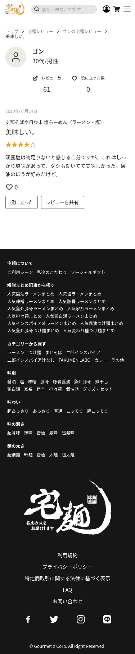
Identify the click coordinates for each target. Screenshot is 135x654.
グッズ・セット (98, 389)
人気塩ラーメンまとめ (80, 294)
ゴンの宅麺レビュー (81, 31)
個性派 (72, 389)
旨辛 (40, 389)
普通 (58, 411)
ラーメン (15, 352)
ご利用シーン (20, 272)
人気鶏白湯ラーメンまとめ (72, 316)
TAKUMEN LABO (74, 360)
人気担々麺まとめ (24, 316)
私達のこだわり (52, 272)
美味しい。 (21, 131)
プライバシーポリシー (67, 566)
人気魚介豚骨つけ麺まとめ (33, 330)
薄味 (28, 432)
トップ (11, 31)
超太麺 (68, 454)
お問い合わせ (68, 601)
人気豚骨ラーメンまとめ (82, 301)
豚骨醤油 (61, 381)
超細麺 (13, 454)
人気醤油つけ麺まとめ (101, 323)
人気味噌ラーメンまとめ (31, 301)
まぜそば (53, 352)
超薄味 (13, 432)
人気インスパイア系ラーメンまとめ (41, 323)
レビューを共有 (62, 202)
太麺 (53, 454)
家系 (28, 389)
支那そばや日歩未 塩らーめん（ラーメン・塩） (54, 122)
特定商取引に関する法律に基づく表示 (68, 578)
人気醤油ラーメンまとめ (31, 294)
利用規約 (68, 555)
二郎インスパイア (83, 352)
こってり (74, 411)
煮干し (101, 381)
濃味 (53, 432)
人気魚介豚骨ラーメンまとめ (35, 308)
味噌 (32, 381)
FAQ (67, 589)
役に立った (21, 202)
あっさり (41, 411)
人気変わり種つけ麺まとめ (89, 330)
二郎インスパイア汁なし (31, 360)
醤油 (11, 381)
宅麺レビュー (40, 31)
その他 (117, 360)
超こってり (97, 411)
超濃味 (68, 432)
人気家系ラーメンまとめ (90, 308)
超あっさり (18, 411)
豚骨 (44, 381)
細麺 (28, 454)
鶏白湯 (13, 389)
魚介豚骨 (82, 381)
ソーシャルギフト (88, 272)
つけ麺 (34, 352)
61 (46, 88)
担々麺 (55, 389)
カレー (100, 360)
